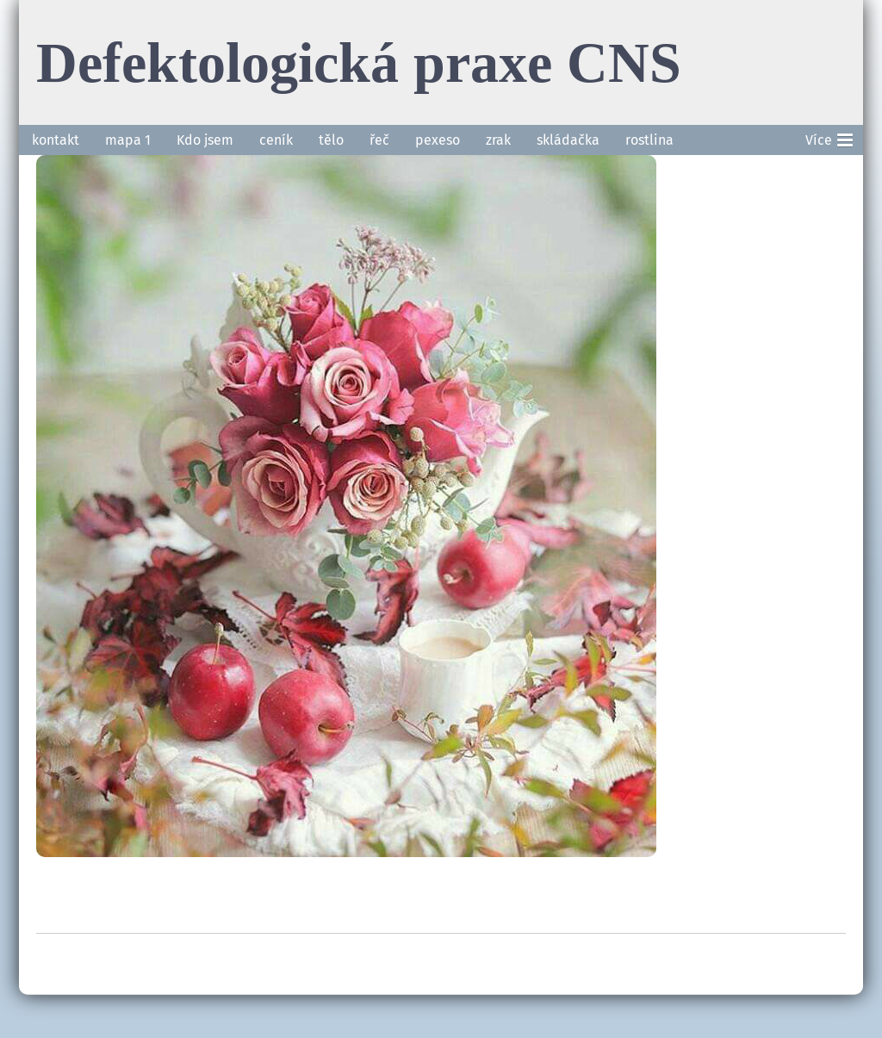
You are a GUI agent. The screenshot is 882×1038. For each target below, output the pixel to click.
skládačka (568, 140)
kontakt (55, 140)
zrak (498, 140)
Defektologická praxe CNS (358, 62)
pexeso (437, 140)
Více (829, 137)
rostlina (649, 140)
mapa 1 (128, 140)
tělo (331, 140)
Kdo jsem (205, 140)
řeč (379, 140)
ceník (276, 140)
